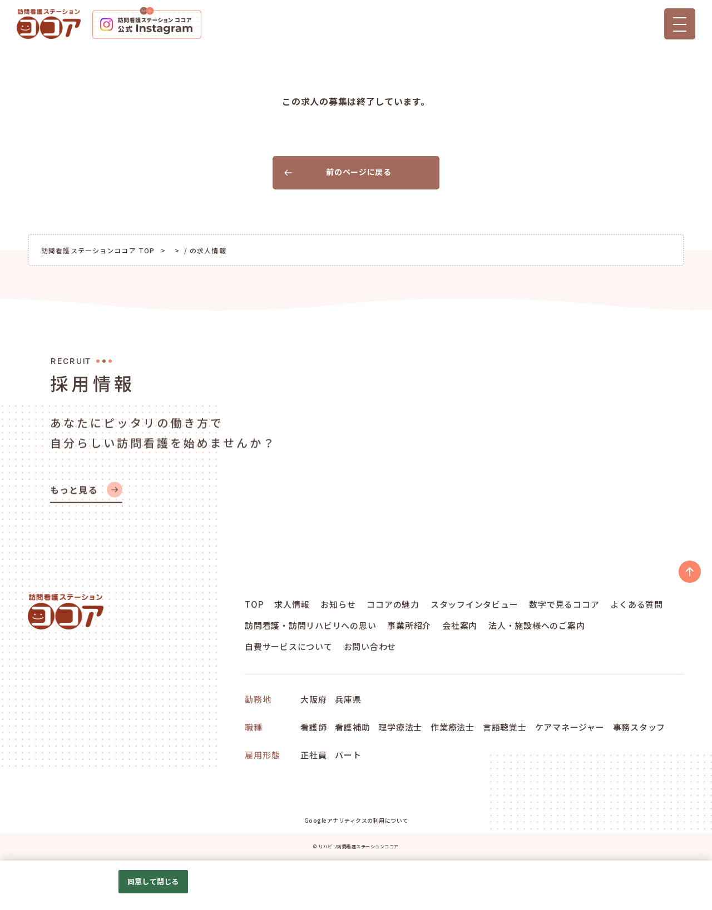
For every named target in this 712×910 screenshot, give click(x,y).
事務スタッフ (639, 727)
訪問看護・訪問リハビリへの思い (310, 625)
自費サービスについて (289, 646)
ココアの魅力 (393, 604)
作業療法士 (452, 727)
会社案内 (459, 625)
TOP (254, 604)
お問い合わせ (370, 646)
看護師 (313, 727)
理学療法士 (400, 727)
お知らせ (337, 604)
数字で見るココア (564, 604)
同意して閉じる (153, 881)
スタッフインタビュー (474, 604)
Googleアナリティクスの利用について (356, 820)
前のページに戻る (338, 171)
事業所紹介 (409, 625)
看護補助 (352, 727)
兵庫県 (348, 699)
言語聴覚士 (505, 727)
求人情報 (291, 604)
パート (348, 755)
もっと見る (86, 501)
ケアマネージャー (570, 727)
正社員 (313, 755)
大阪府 (313, 699)
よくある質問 (636, 604)
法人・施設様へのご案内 (536, 625)
